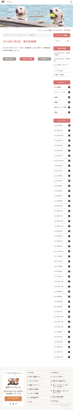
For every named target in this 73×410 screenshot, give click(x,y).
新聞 (33, 35)
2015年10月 (58, 327)
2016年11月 (58, 281)
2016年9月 (58, 291)
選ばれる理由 (33, 389)
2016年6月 (58, 297)
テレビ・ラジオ (60, 92)
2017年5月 (58, 271)
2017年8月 (58, 256)
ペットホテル (33, 381)
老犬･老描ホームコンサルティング (61, 392)
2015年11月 (58, 322)
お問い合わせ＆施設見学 (13, 398)
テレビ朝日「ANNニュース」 (61, 65)
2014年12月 (58, 357)
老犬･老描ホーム (35, 377)
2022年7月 (58, 171)
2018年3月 (58, 236)
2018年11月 (59, 226)
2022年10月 (59, 161)
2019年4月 (58, 206)
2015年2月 (58, 347)
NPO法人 (56, 401)
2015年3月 (58, 342)
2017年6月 (58, 266)
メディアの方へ (58, 377)
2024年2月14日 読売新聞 (62, 60)
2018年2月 (58, 241)
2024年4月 (59, 125)
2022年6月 (58, 176)
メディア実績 (33, 393)
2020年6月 (58, 191)
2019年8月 (58, 201)
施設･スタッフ (34, 385)
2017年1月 (58, 276)
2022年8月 (58, 166)
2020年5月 (58, 196)
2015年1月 (58, 352)
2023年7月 (59, 141)
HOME (31, 373)
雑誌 (56, 112)
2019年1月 (58, 216)
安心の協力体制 (58, 397)
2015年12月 (58, 317)
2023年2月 (59, 151)
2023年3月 (59, 146)
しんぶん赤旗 (58, 71)
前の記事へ (10, 59)
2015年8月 (58, 332)
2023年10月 (59, 135)
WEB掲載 (58, 87)
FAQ (30, 402)
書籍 (56, 102)
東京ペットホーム (64, 404)
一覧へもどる (26, 59)
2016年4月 (58, 302)
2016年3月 (58, 307)
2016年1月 (58, 312)
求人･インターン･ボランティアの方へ (60, 386)
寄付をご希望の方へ (59, 381)
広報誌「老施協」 (59, 75)
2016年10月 (58, 286)
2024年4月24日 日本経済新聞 (62, 54)
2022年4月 (58, 181)
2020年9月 (58, 186)
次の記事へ (43, 59)
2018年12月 (59, 221)
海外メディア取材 (61, 107)
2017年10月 (59, 251)
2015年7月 (58, 337)
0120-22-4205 (15, 391)
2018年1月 (58, 246)
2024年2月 (59, 130)
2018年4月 (58, 231)
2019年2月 (58, 211)
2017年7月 (58, 261)
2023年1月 (59, 156)
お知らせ (56, 373)
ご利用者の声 (33, 397)
